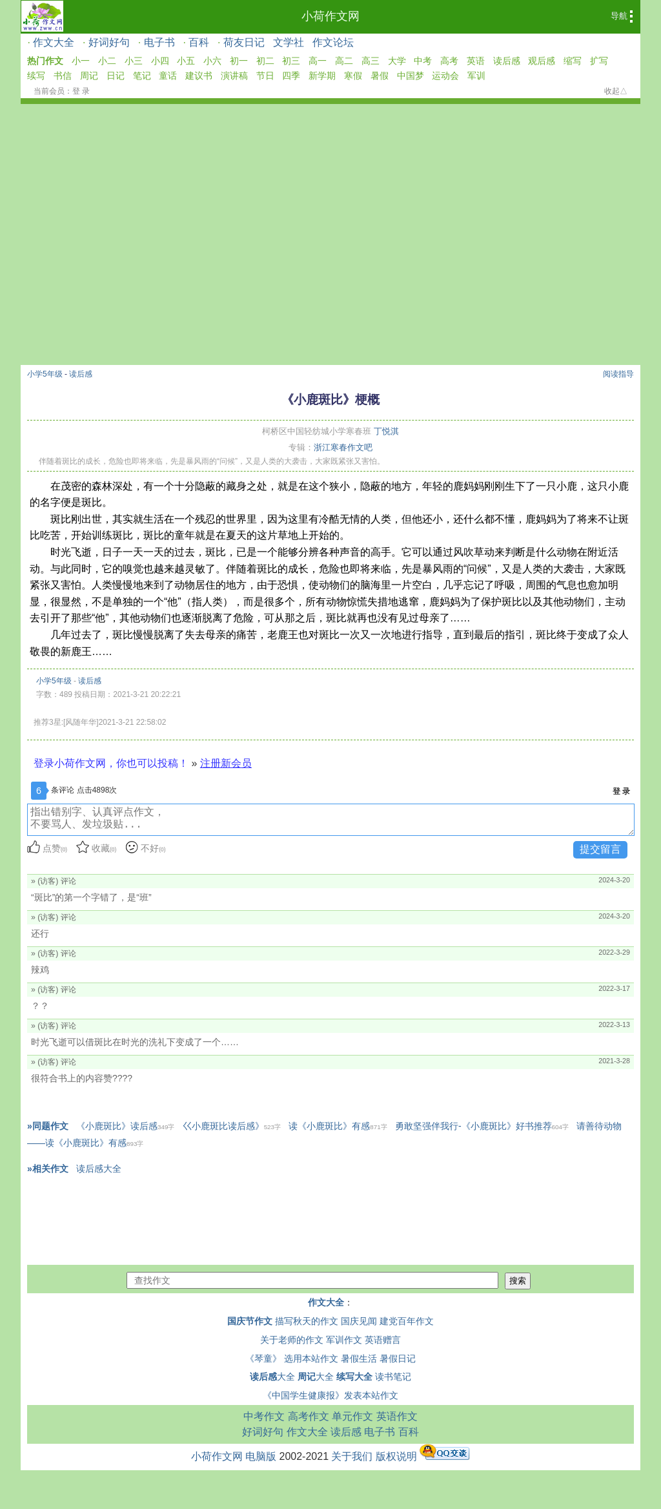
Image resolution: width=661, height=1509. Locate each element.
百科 (198, 42)
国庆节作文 (249, 1321)
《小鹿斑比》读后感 (125, 1126)
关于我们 (351, 1456)
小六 (212, 61)
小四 (160, 61)
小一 (81, 61)
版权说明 (396, 1456)
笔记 (142, 75)
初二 (265, 61)
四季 (291, 75)
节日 (265, 75)
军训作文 (344, 1340)
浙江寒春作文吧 (343, 447)
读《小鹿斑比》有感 (338, 1126)
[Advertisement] (330, 200)
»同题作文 (47, 1126)
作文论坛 (333, 42)
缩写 (573, 61)
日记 (116, 75)
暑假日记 (398, 1358)
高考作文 (308, 1416)
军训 (476, 75)
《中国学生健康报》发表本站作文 (330, 1395)
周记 (89, 75)
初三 (291, 61)
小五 (186, 61)
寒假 (353, 75)
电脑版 (260, 1456)
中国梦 (410, 75)
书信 (63, 75)
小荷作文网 (330, 16)
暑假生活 (359, 1358)
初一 (239, 61)
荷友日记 (244, 42)
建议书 (198, 75)
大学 (397, 61)
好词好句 (109, 42)
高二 (344, 61)
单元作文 (352, 1416)
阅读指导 (618, 374)
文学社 (288, 42)
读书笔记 (393, 1376)
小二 (107, 61)
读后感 (506, 61)
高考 (449, 61)
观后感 (541, 61)
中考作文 (264, 1416)
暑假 (380, 75)
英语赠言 (383, 1340)
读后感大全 (98, 1168)
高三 (370, 61)
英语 (476, 61)
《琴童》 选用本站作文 (291, 1358)
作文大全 (53, 42)
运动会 (445, 75)
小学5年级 (45, 374)
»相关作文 (47, 1168)
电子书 (159, 42)
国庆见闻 (359, 1321)
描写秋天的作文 (306, 1321)
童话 (168, 75)
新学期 (322, 75)
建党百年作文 (407, 1321)
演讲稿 (234, 75)
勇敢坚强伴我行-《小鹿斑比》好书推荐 (482, 1126)
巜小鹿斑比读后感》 (232, 1126)
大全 (272, 1376)
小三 (134, 61)
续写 (36, 75)
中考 (423, 61)
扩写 (599, 61)
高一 (318, 61)
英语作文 (397, 1416)
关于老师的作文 (291, 1340)
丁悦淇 (386, 431)
